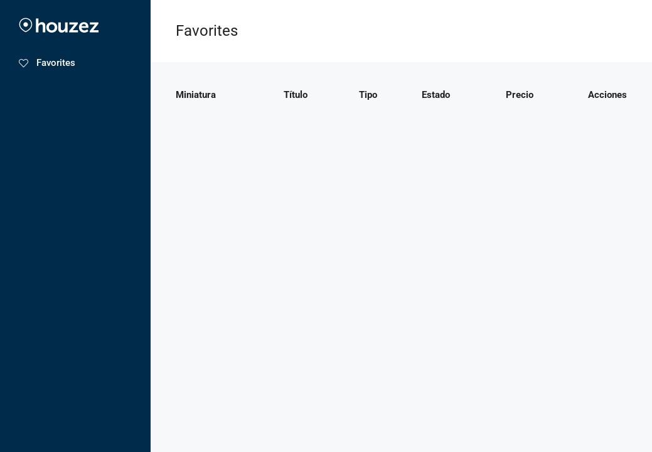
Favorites (47, 62)
